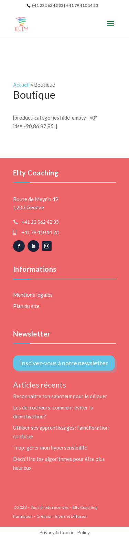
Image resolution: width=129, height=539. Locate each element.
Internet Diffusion (71, 516)
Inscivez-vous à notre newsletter (64, 363)
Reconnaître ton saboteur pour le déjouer (60, 396)
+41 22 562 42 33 (40, 222)
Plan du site (26, 306)
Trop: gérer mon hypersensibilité (50, 447)
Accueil (21, 85)
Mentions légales (33, 295)
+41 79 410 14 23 (40, 232)
